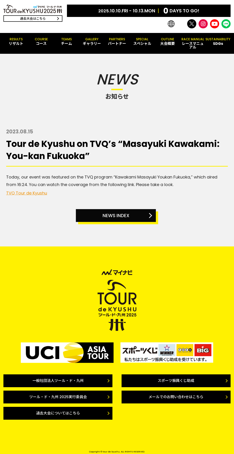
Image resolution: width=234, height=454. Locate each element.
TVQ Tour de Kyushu (26, 193)
